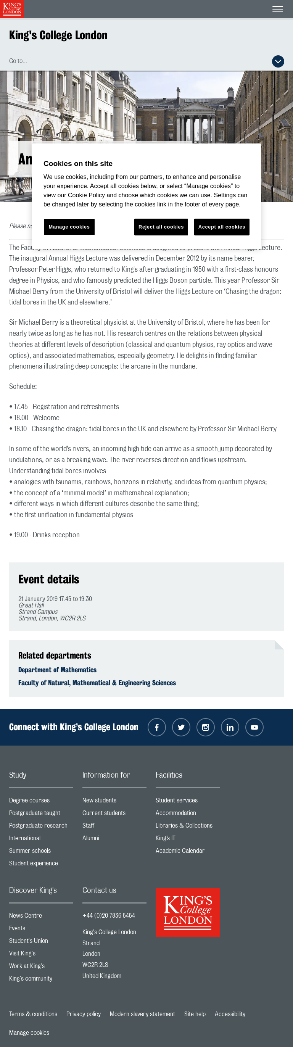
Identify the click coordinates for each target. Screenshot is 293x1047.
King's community (41, 980)
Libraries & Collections (188, 827)
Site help (195, 1014)
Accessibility (230, 1014)
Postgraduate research (41, 827)
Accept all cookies (221, 227)
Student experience (41, 865)
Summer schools (41, 852)
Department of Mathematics (57, 670)
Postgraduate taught (41, 815)
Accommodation (188, 815)
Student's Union (41, 942)
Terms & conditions (33, 1014)
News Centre (41, 917)
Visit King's (41, 955)
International (41, 840)
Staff (114, 827)
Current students (114, 815)
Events (41, 930)
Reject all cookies (161, 227)
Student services (188, 802)
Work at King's (41, 968)
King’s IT (188, 840)
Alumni (114, 840)
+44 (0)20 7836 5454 (108, 916)
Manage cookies (29, 1033)
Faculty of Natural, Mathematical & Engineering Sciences (97, 683)
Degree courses (41, 802)
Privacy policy (83, 1014)
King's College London (58, 35)
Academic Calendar (188, 852)
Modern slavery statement (142, 1014)
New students (114, 802)
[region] (146, 196)
